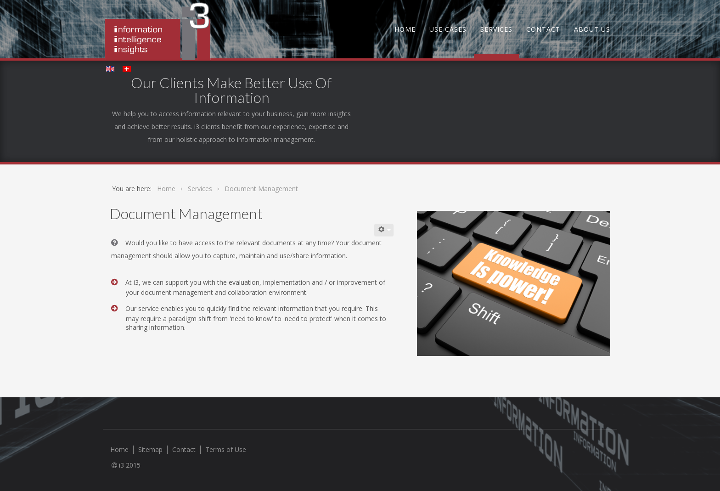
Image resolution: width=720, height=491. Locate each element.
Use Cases (448, 29)
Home (405, 29)
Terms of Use (225, 450)
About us (592, 29)
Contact (543, 29)
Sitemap (150, 450)
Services (496, 29)
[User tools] (384, 230)
